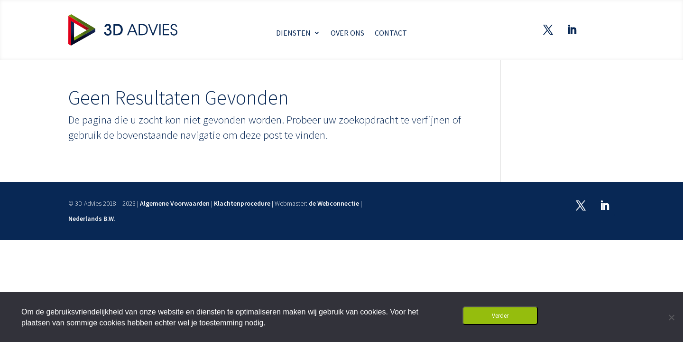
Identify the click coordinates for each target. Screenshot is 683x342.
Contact (391, 33)
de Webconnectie (334, 203)
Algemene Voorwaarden (175, 203)
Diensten (293, 33)
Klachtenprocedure (242, 203)
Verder (500, 316)
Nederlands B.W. (91, 218)
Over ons (347, 33)
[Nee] (671, 317)
